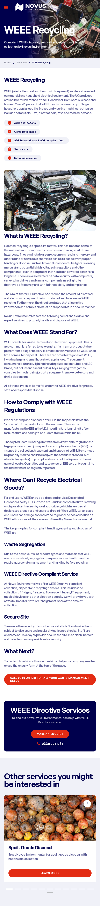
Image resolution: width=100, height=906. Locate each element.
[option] (50, 839)
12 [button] (50, 892)
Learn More (50, 873)
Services (22, 63)
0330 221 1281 (52, 744)
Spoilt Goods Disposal (30, 847)
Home (7, 63)
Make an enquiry (50, 733)
